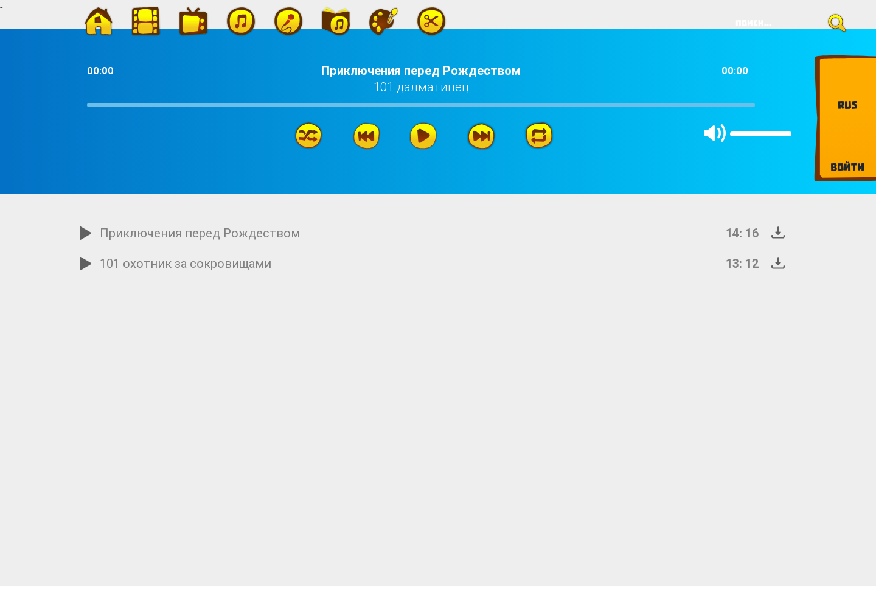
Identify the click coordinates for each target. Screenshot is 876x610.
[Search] (787, 23)
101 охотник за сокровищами (185, 263)
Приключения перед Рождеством (200, 232)
